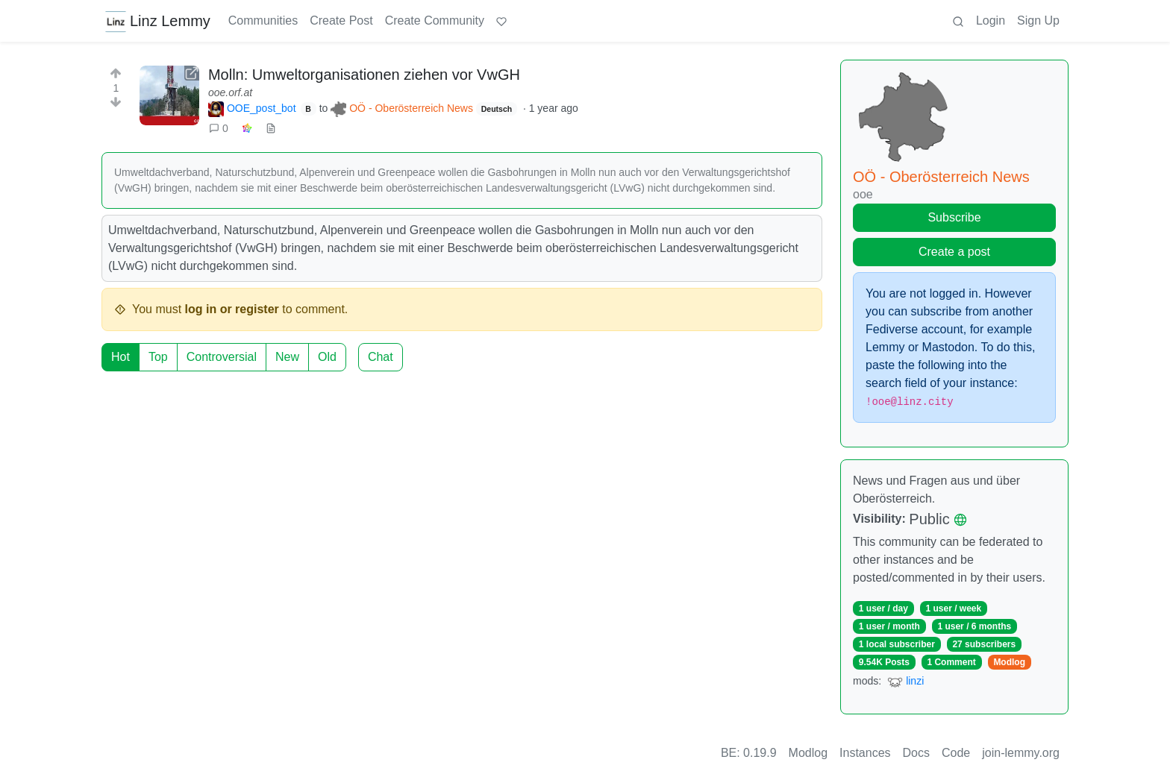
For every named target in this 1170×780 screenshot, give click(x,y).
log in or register (232, 309)
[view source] (271, 128)
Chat (380, 356)
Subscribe (953, 217)
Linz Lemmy (157, 21)
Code (956, 752)
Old (327, 356)
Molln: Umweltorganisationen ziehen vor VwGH (364, 74)
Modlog (1009, 662)
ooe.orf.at (230, 92)
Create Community (434, 20)
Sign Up (1038, 20)
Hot (120, 356)
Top (158, 356)
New (287, 356)
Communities (263, 20)
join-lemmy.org (1021, 752)
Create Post (341, 20)
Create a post (954, 251)
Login (990, 20)
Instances (864, 752)
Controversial (222, 356)
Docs (916, 752)
